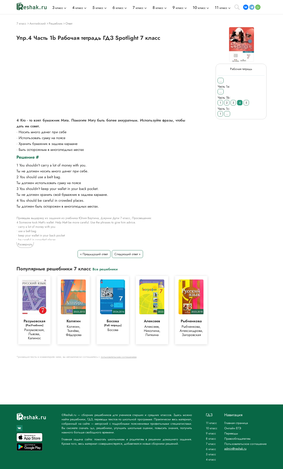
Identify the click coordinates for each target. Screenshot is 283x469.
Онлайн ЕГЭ (232, 428)
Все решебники (105, 269)
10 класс (211, 428)
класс (57, 8)
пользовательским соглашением (119, 357)
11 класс (211, 423)
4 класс (211, 459)
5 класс (211, 454)
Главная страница (236, 423)
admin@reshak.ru (235, 448)
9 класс (211, 433)
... (220, 80)
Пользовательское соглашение (245, 444)
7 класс (211, 444)
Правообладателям (237, 438)
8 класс (211, 438)
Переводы (231, 433)
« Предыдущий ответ (94, 254)
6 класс (211, 449)
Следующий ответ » (127, 254)
